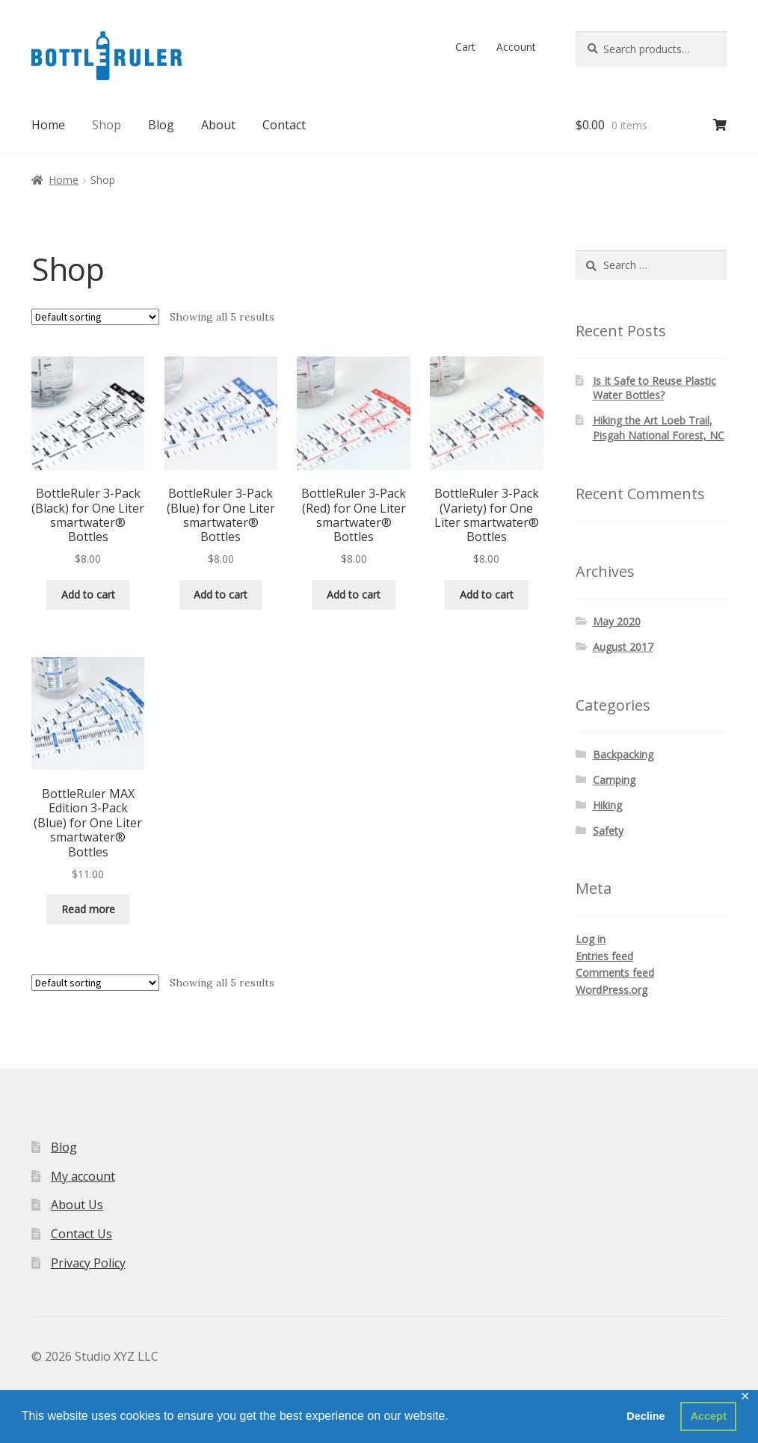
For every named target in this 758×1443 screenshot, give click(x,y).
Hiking (607, 805)
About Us (77, 1204)
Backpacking (623, 754)
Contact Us (81, 1234)
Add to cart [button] (88, 594)
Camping (614, 780)
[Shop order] (95, 317)
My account (83, 1176)
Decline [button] (645, 1416)
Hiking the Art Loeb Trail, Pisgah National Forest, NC (658, 427)
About (218, 125)
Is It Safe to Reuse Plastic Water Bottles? (654, 388)
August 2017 (623, 647)
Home (48, 125)
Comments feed (615, 972)
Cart (465, 47)
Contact (284, 125)
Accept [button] (709, 1416)
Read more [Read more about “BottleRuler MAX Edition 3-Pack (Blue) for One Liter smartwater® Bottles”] (88, 909)
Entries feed (604, 956)
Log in (591, 939)
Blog (161, 125)
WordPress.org (611, 990)
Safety (608, 831)
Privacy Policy (88, 1263)
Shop (106, 125)
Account (516, 47)
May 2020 (617, 621)
